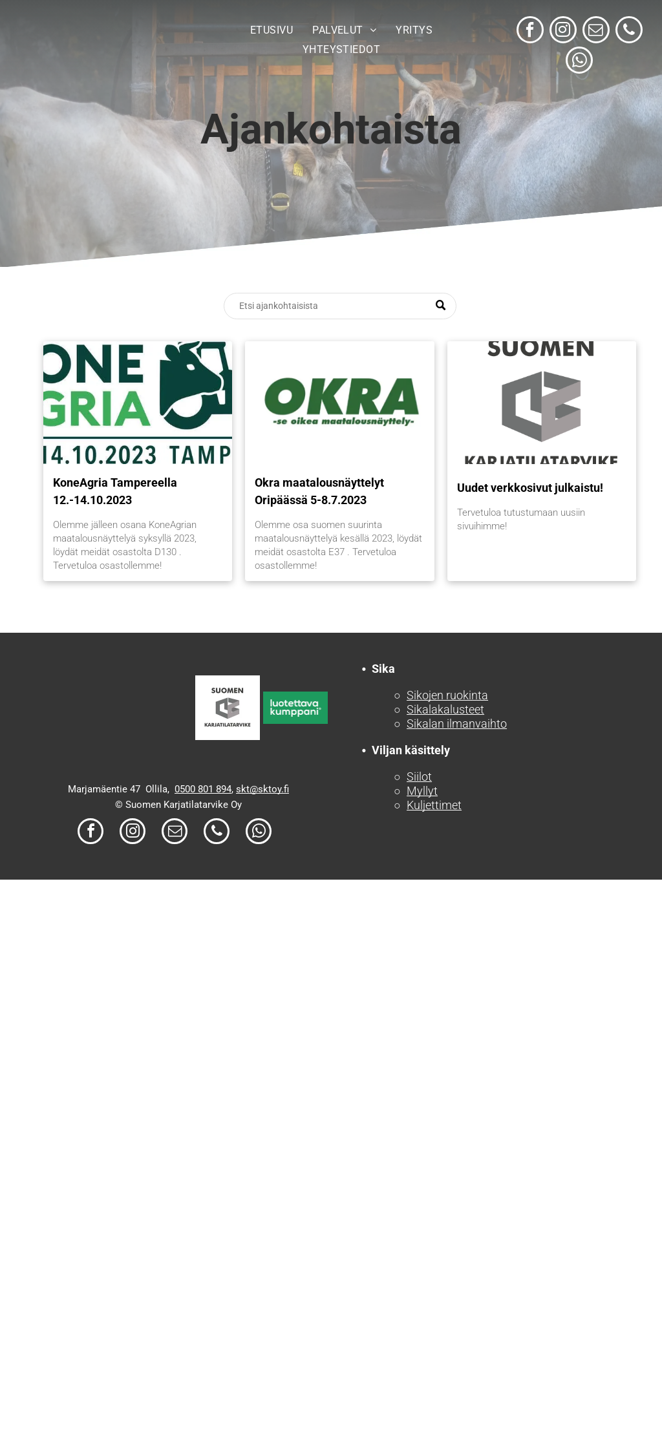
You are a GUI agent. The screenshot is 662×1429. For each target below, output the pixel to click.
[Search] (340, 306)
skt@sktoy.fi (262, 789)
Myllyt (422, 791)
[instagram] (563, 31)
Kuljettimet (434, 805)
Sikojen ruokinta (447, 695)
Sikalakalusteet (445, 709)
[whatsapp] (579, 62)
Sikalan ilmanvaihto (457, 723)
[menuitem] (271, 30)
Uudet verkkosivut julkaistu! (530, 487)
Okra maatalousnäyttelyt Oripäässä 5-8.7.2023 (319, 491)
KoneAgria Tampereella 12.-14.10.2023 (115, 491)
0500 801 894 (203, 789)
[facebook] (530, 31)
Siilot (419, 776)
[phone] (629, 31)
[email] (596, 31)
